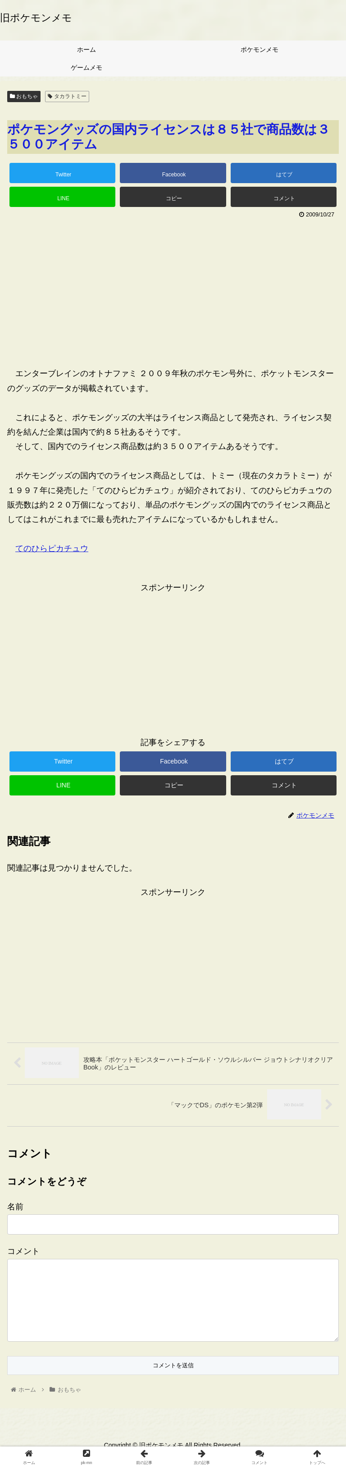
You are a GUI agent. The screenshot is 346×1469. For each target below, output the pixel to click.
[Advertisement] (173, 289)
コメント (23, 1251)
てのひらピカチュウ (51, 548)
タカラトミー (67, 96)
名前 (15, 1206)
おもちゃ (24, 96)
